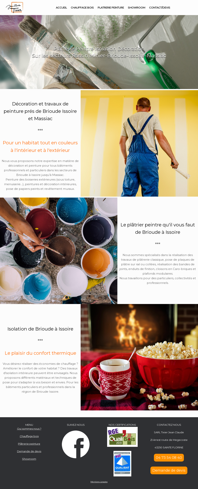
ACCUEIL (61, 7)
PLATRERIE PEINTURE (111, 7)
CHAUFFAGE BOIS (82, 7)
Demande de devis (168, 470)
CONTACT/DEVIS (159, 7)
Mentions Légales (99, 481)
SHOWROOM (136, 7)
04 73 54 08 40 (169, 458)
